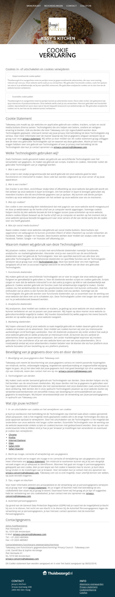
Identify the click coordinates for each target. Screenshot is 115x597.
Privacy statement (88, 587)
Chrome (13, 434)
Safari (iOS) (14, 446)
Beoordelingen (53, 5)
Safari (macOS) (16, 448)
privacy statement (32, 138)
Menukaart (34, 5)
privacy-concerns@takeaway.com (70, 147)
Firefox (12, 437)
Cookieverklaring (88, 589)
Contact (71, 5)
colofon (85, 5)
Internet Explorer (17, 440)
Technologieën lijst (48, 261)
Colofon (83, 592)
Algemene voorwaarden (91, 584)
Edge (11, 443)
